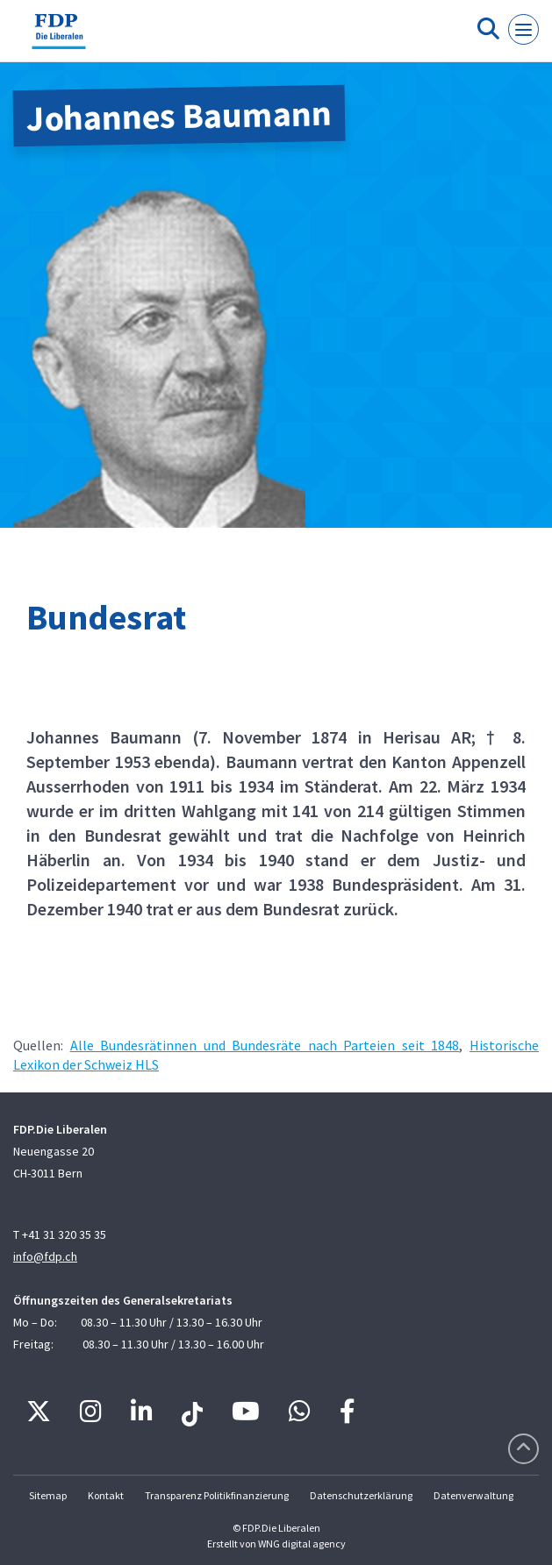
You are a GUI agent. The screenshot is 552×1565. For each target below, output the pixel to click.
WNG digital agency (302, 1543)
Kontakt (106, 1495)
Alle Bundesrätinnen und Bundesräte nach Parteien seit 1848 (265, 1045)
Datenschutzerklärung (361, 1495)
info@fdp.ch (45, 1256)
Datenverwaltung (473, 1495)
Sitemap (48, 1495)
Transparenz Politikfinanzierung (217, 1495)
